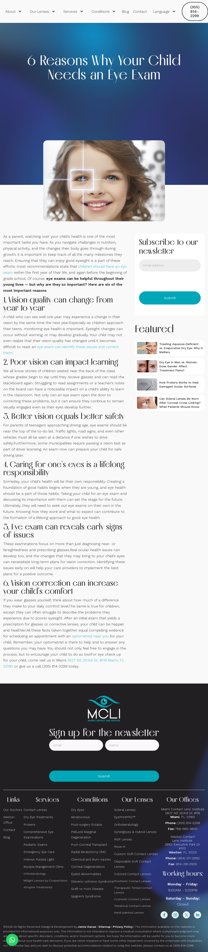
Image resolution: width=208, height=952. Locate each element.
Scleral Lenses (125, 810)
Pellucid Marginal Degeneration (83, 834)
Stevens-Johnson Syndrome (92, 881)
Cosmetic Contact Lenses (132, 899)
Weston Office (9, 819)
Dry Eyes (77, 810)
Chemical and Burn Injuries (91, 859)
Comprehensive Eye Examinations (38, 834)
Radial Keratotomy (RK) (88, 852)
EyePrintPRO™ (124, 817)
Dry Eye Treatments (38, 817)
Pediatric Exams (35, 845)
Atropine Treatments (38, 887)
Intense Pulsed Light (39, 859)
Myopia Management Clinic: (44, 867)
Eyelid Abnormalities (86, 874)
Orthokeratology (35, 873)
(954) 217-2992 (189, 858)
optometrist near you (90, 636)
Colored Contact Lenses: (132, 874)
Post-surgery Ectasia (86, 824)
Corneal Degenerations (88, 867)
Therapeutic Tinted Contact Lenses (133, 890)
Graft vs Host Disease (87, 889)
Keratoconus (80, 817)
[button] (13, 11)
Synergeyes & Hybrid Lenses (135, 832)
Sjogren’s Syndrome (86, 896)
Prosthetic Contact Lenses (132, 881)
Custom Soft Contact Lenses (136, 854)
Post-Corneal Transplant (89, 845)
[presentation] (170, 281)
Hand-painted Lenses (129, 912)
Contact (140, 11)
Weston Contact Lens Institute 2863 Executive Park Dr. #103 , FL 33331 (182, 844)
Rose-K (119, 847)
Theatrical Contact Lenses (132, 905)
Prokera (29, 824)
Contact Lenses (35, 810)
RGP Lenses (123, 839)
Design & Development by (68, 926)
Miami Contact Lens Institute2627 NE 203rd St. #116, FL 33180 (182, 813)
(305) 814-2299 (194, 11)
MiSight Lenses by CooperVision (45, 880)
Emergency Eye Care (39, 852)
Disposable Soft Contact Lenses (132, 864)
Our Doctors (12, 810)
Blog (125, 11)
